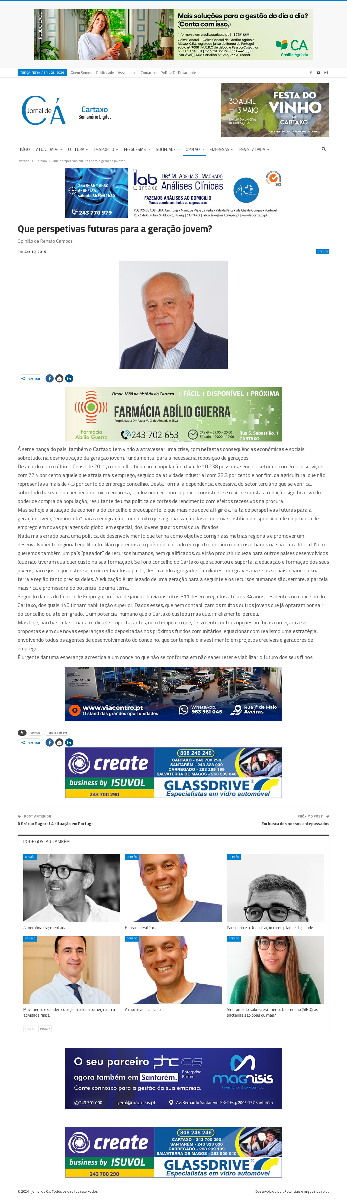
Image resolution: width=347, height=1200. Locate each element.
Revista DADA (252, 149)
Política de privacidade (178, 72)
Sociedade (166, 149)
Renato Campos (57, 733)
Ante (30, 1029)
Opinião (193, 149)
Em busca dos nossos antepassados (295, 823)
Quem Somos (81, 72)
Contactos (149, 72)
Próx (45, 1029)
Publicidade (105, 72)
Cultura (76, 149)
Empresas (219, 149)
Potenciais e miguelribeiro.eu (307, 1191)
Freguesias (135, 149)
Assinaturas (127, 72)
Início (25, 149)
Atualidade (47, 149)
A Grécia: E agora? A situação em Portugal (56, 823)
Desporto (104, 149)
